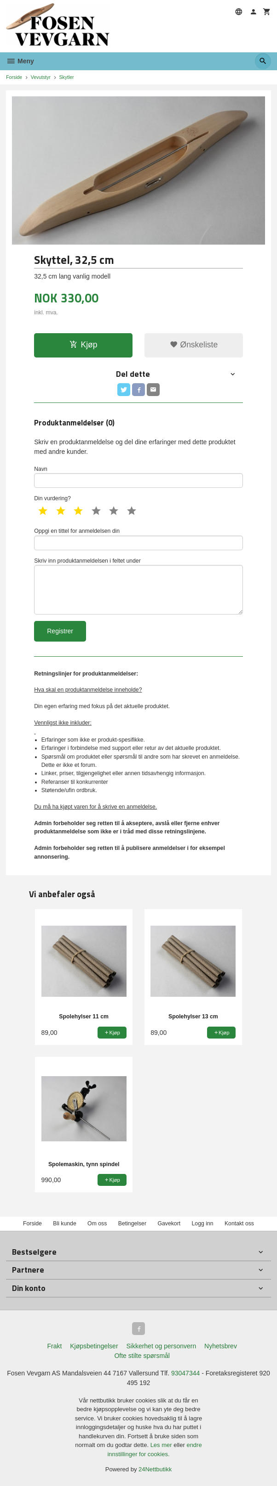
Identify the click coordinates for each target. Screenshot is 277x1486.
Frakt (54, 1346)
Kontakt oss (239, 1223)
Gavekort (168, 1223)
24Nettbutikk (155, 1469)
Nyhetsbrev (220, 1346)
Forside (14, 77)
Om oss (97, 1223)
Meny (20, 61)
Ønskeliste (194, 344)
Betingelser (132, 1223)
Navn (138, 477)
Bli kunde (64, 1223)
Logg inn (203, 1223)
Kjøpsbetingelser (94, 1346)
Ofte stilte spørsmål (142, 1355)
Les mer (162, 1444)
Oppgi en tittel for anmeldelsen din (138, 539)
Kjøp (83, 344)
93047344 (185, 1373)
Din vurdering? (52, 498)
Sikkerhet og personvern (161, 1346)
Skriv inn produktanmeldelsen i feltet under (138, 586)
